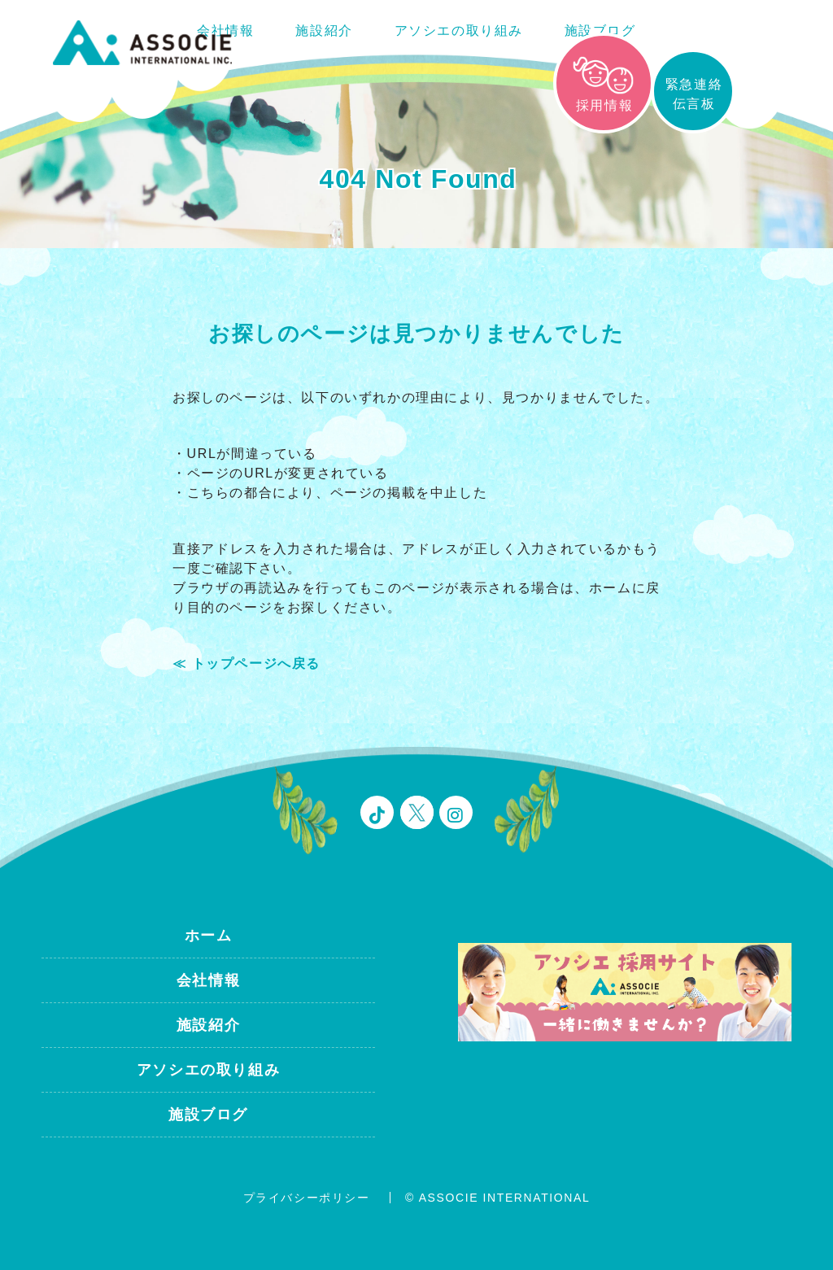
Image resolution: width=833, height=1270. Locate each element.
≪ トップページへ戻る (246, 663)
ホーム (209, 935)
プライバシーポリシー (306, 1197)
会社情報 (208, 980)
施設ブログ (600, 30)
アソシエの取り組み (459, 30)
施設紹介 (323, 30)
